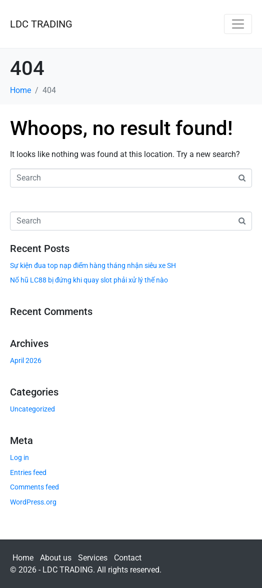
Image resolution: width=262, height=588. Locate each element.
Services (93, 557)
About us (56, 557)
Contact (128, 557)
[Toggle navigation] (238, 24)
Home (23, 557)
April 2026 (26, 360)
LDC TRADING (41, 24)
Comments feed (34, 487)
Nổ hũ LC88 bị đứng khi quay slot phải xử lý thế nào (89, 280)
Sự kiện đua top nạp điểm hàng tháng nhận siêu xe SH (93, 266)
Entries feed (28, 472)
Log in (19, 458)
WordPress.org (33, 502)
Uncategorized (32, 409)
